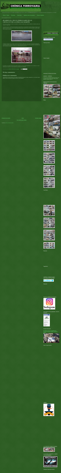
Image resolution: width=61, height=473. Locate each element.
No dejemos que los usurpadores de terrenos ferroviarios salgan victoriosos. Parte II (50, 331)
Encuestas (13, 15)
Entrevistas (19, 15)
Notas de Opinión (40, 15)
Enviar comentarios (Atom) (9, 122)
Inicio (23, 118)
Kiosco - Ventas (6, 15)
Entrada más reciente (6, 118)
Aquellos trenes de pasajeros (29, 15)
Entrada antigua (38, 118)
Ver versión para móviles (21, 120)
